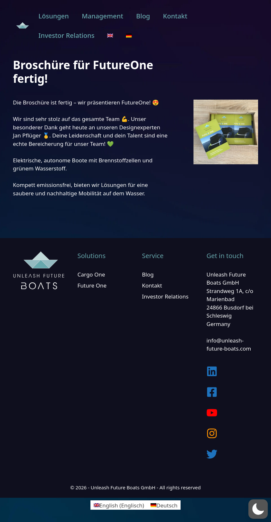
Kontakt (175, 16)
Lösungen (53, 16)
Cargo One (91, 274)
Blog (143, 16)
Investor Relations (66, 35)
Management (102, 16)
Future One (92, 285)
